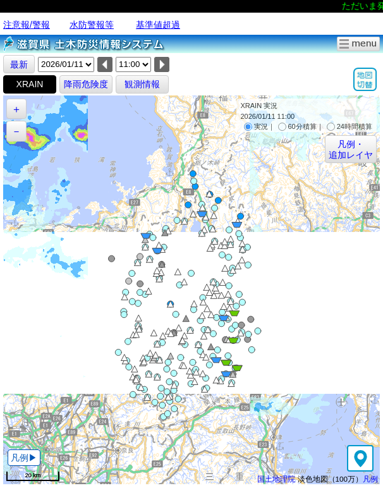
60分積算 (297, 126)
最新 (19, 64)
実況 (256, 126)
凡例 (370, 479)
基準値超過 (158, 25)
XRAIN (30, 84)
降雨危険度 (86, 84)
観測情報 (142, 84)
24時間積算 (349, 126)
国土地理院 (276, 479)
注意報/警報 (26, 25)
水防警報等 (92, 25)
